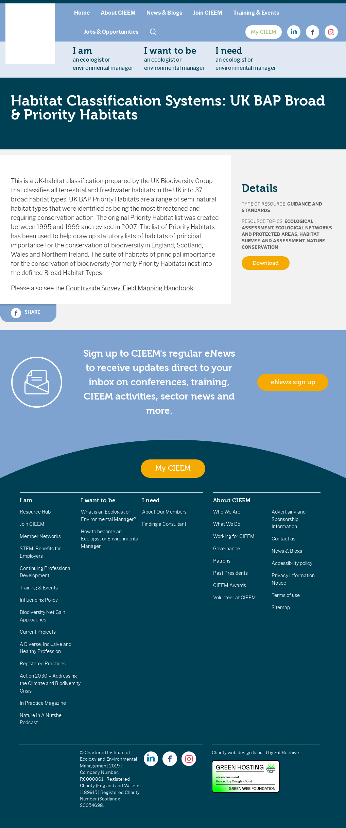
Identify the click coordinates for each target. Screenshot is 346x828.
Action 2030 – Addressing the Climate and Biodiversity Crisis (50, 683)
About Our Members (164, 512)
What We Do (226, 524)
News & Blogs (164, 13)
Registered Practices (43, 664)
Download (266, 263)
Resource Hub (35, 512)
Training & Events (256, 13)
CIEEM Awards (229, 585)
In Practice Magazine (43, 703)
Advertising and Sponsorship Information (289, 519)
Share (25, 313)
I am (26, 500)
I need (151, 500)
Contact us (283, 539)
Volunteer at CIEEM (234, 598)
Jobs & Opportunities (111, 32)
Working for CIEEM (234, 536)
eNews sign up (293, 382)
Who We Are (226, 512)
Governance (226, 549)
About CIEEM (118, 13)
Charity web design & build (239, 752)
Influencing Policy (39, 600)
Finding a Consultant (164, 524)
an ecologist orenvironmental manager (103, 58)
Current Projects (38, 632)
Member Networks (40, 536)
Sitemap (281, 607)
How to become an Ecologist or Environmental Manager (110, 539)
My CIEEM (263, 32)
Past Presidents (230, 573)
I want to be (98, 500)
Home (82, 13)
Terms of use (286, 595)
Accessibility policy (292, 563)
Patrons (221, 561)
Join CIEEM (207, 13)
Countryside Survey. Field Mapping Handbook (129, 288)
